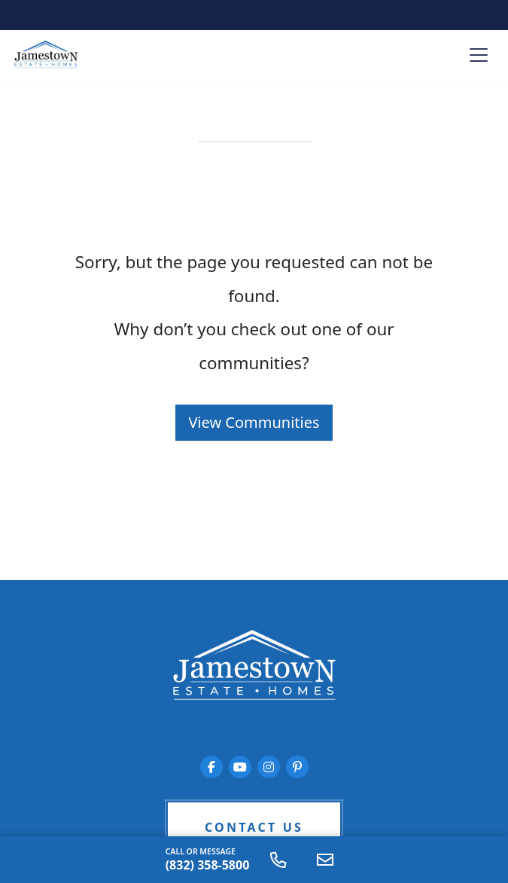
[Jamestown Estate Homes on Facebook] (211, 767)
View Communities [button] (253, 422)
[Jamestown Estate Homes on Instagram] (268, 767)
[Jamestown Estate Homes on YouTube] (240, 767)
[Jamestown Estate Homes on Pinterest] (297, 767)
